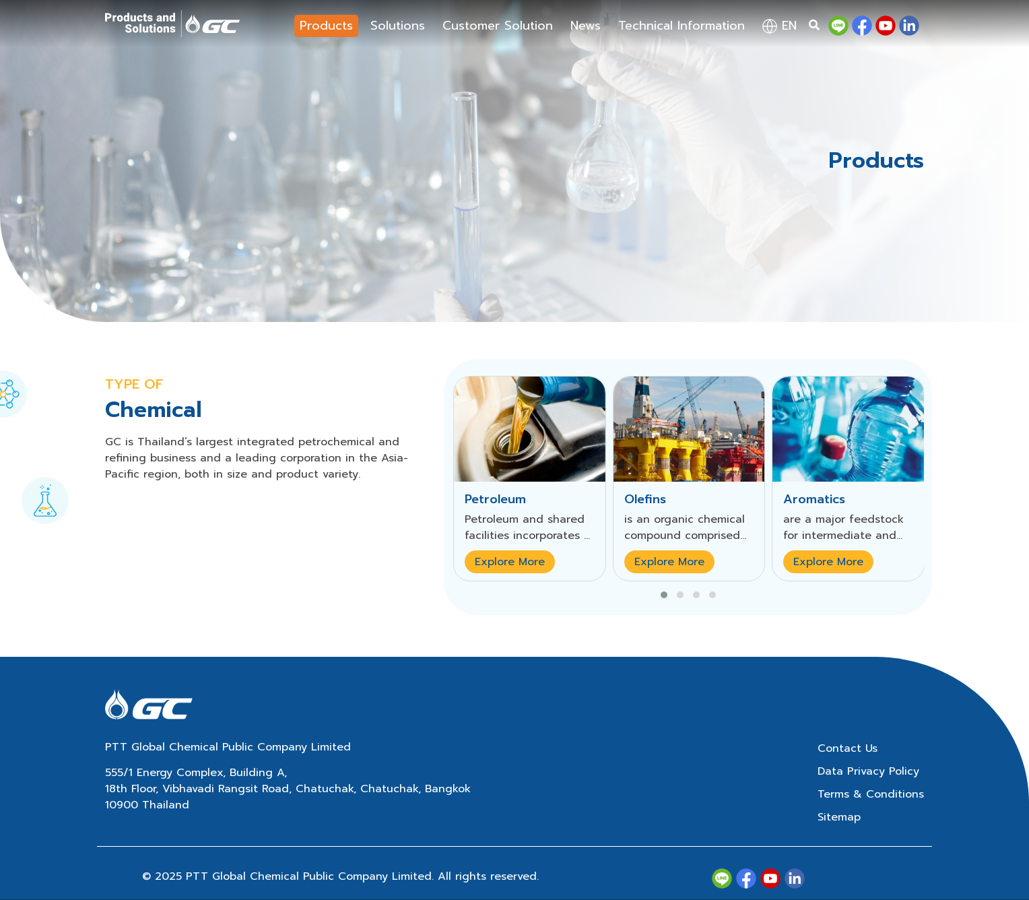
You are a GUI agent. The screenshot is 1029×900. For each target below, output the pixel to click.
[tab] (45, 492)
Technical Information (681, 25)
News (585, 25)
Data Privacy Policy (868, 771)
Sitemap (839, 817)
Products (326, 25)
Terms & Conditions (871, 794)
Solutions (397, 25)
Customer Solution (497, 25)
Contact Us (847, 748)
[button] (664, 595)
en (779, 25)
